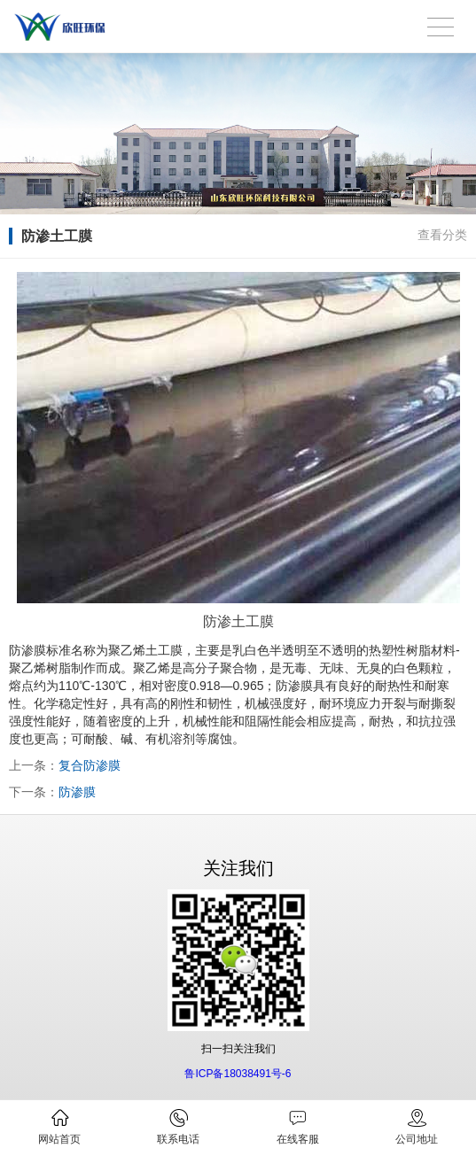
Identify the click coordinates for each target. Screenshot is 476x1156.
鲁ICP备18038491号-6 (237, 1073)
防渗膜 (77, 792)
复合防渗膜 (90, 765)
